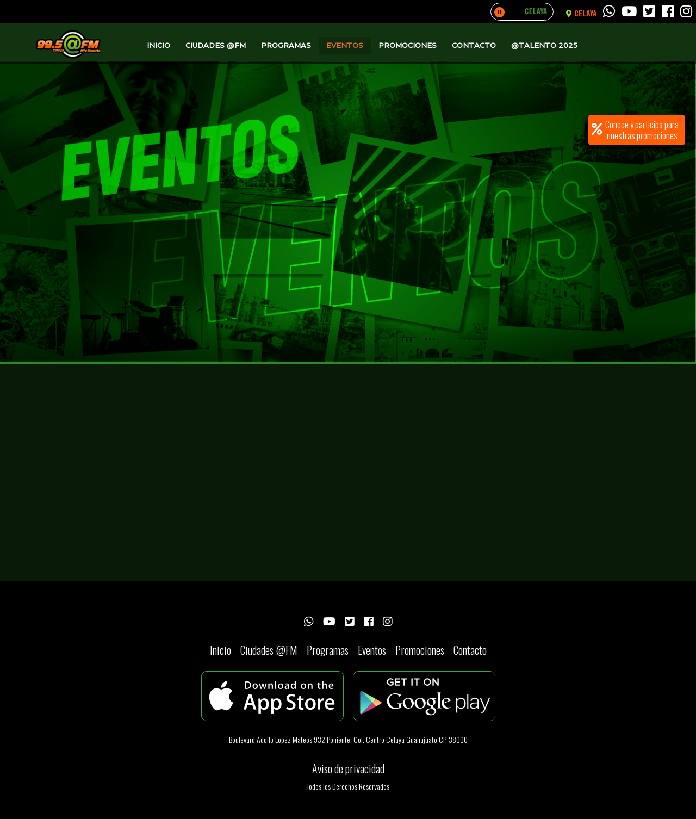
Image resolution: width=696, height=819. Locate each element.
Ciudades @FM (215, 45)
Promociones (407, 45)
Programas (286, 45)
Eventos (344, 45)
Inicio (158, 45)
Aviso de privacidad (348, 768)
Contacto (474, 45)
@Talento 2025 (544, 45)
